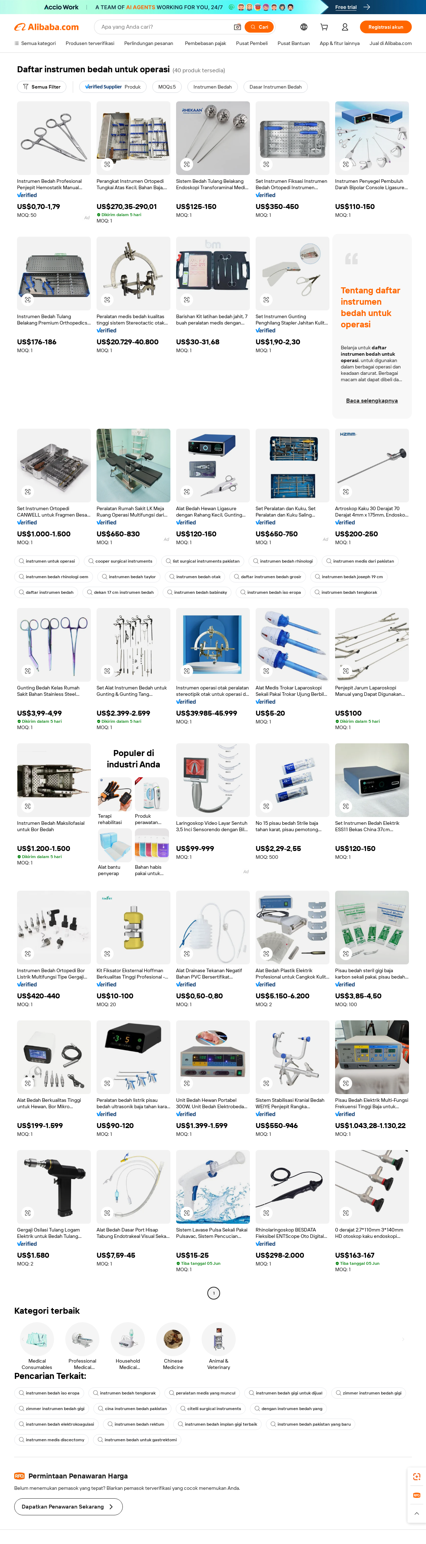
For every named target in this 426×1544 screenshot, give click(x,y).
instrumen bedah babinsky (197, 592)
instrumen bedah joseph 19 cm (349, 577)
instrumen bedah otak (194, 577)
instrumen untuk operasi (47, 561)
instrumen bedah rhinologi (283, 561)
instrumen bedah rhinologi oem (53, 577)
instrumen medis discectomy (51, 1440)
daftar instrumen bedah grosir (267, 577)
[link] (417, 1476)
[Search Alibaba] (165, 27)
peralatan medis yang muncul (202, 1393)
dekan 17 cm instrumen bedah (120, 592)
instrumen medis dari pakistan (360, 561)
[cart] (325, 28)
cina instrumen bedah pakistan (132, 1408)
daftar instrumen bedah (46, 592)
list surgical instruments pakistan (203, 561)
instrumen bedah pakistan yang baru (311, 1424)
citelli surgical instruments (210, 1408)
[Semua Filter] (41, 87)
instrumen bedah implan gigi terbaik (217, 1424)
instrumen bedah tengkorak (346, 592)
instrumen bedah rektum (136, 1424)
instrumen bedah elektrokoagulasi (56, 1424)
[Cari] (259, 27)
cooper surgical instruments (120, 561)
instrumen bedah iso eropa (270, 592)
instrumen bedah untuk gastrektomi (137, 1440)
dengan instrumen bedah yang (288, 1408)
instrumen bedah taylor (129, 577)
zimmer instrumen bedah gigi (369, 1393)
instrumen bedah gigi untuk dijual (285, 1393)
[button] (237, 27)
